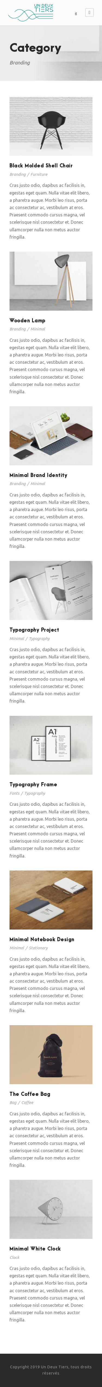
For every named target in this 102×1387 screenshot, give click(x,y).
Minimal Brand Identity (38, 475)
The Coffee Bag (30, 1094)
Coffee (27, 1102)
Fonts (14, 793)
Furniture (38, 174)
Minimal (37, 329)
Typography (39, 638)
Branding (18, 174)
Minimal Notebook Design (42, 939)
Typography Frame (33, 784)
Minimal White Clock (35, 1249)
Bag (13, 1102)
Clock (14, 1257)
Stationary (38, 948)
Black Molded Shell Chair (41, 165)
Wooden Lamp (27, 320)
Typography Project (34, 630)
